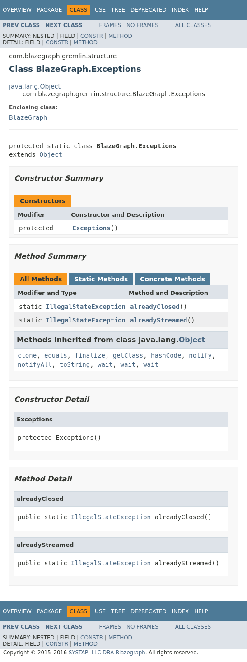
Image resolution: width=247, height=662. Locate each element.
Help (201, 10)
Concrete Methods (172, 279)
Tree (118, 10)
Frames (110, 25)
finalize (90, 355)
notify (200, 355)
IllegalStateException (86, 306)
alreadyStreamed (158, 320)
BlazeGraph (28, 117)
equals (55, 355)
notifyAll (35, 364)
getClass (128, 355)
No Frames (142, 25)
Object (50, 154)
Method (120, 36)
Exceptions (91, 228)
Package (49, 10)
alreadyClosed (155, 306)
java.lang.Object (35, 86)
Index (180, 10)
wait (105, 364)
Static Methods (101, 279)
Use (100, 10)
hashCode (166, 355)
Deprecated (148, 10)
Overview (17, 10)
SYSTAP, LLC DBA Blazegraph (107, 652)
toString (75, 364)
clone (27, 355)
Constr (91, 36)
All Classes (193, 25)
